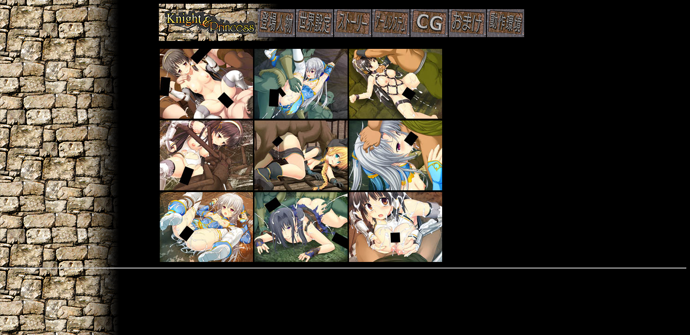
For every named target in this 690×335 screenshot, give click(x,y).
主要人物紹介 (345, 22)
